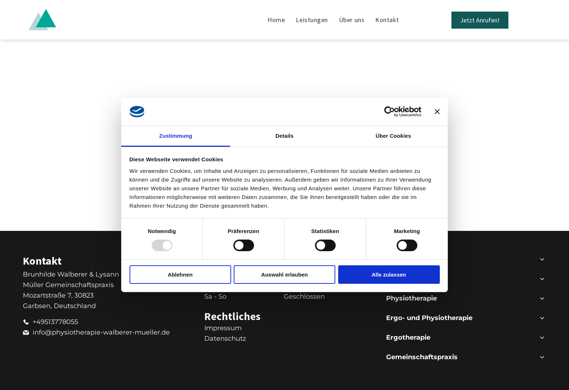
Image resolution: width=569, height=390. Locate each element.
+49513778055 (55, 322)
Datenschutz (225, 339)
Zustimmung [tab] (175, 136)
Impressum (223, 328)
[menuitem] (276, 20)
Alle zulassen (389, 274)
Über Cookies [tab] (393, 136)
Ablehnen (180, 274)
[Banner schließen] (437, 111)
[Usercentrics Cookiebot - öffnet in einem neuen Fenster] (389, 111)
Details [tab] (284, 136)
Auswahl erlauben (284, 274)
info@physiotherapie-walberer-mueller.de (101, 332)
